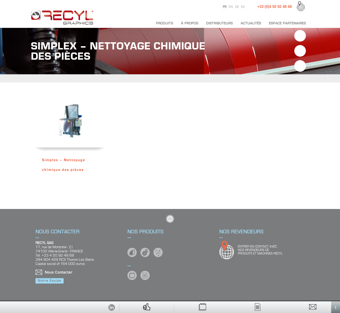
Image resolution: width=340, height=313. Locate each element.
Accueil (144, 23)
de (237, 7)
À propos (189, 23)
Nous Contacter (58, 272)
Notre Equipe (49, 280)
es (243, 7)
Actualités (251, 23)
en (231, 7)
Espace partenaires (287, 23)
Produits (164, 23)
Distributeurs (219, 23)
